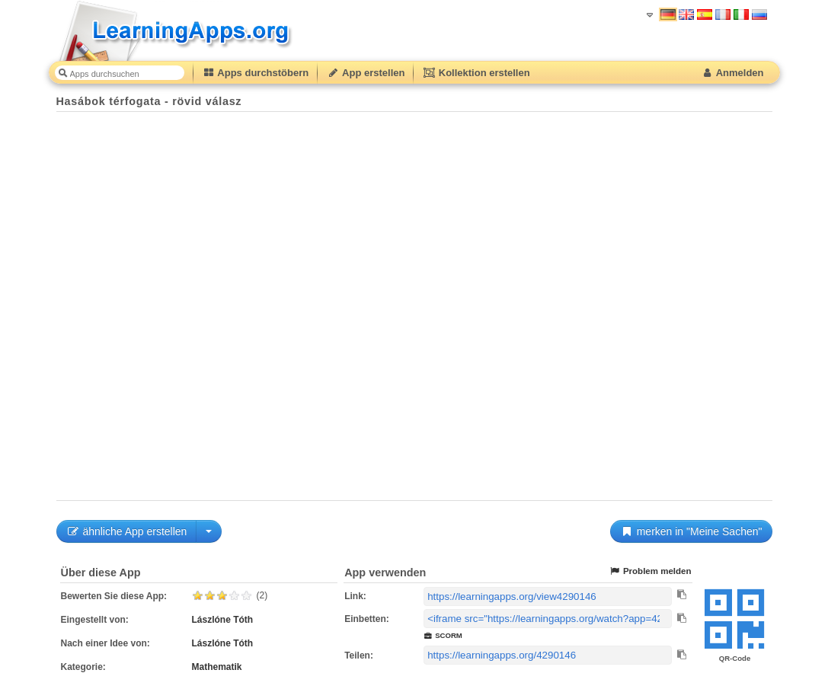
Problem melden (650, 571)
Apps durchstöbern (256, 72)
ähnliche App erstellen (126, 531)
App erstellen (365, 72)
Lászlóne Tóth (223, 619)
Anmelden (732, 72)
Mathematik (217, 667)
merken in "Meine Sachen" (691, 531)
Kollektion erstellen (476, 72)
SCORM (443, 635)
